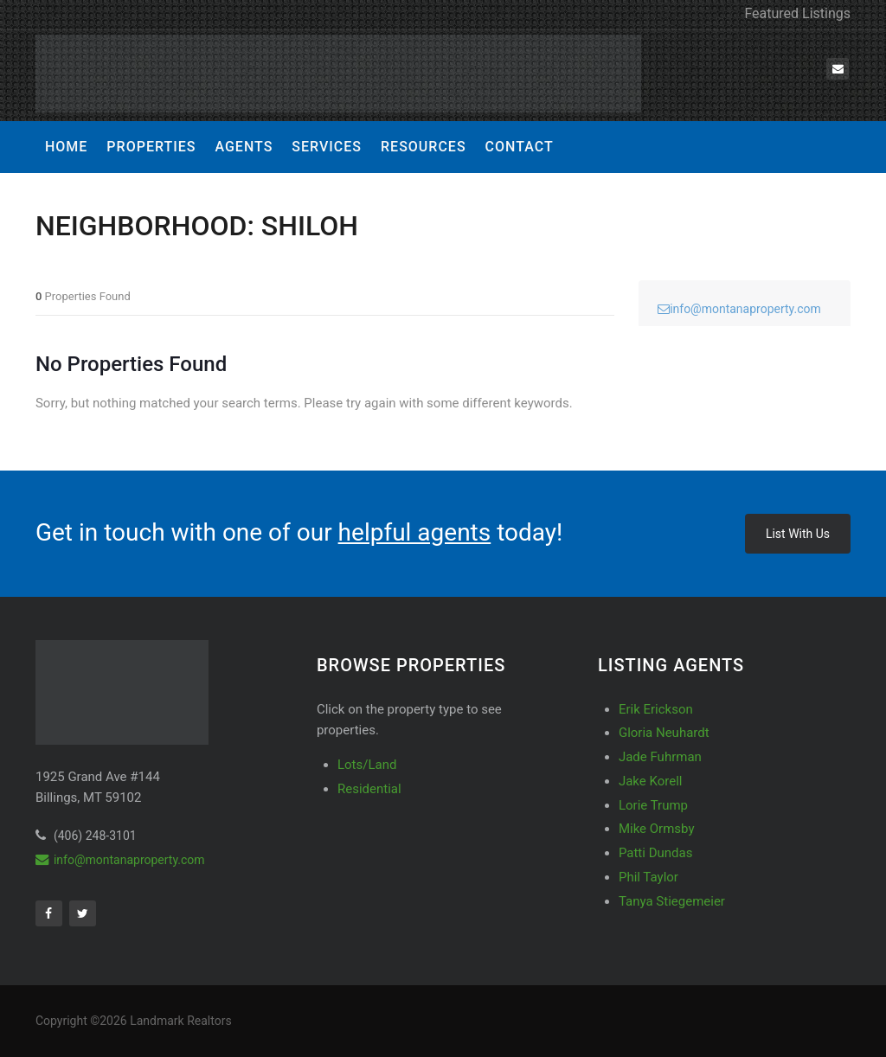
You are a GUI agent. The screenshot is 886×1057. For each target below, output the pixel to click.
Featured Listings (797, 13)
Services (327, 146)
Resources (423, 146)
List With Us (798, 534)
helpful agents (414, 532)
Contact (519, 146)
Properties (151, 146)
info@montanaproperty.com (739, 309)
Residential (369, 789)
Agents (244, 146)
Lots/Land (366, 764)
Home (66, 146)
